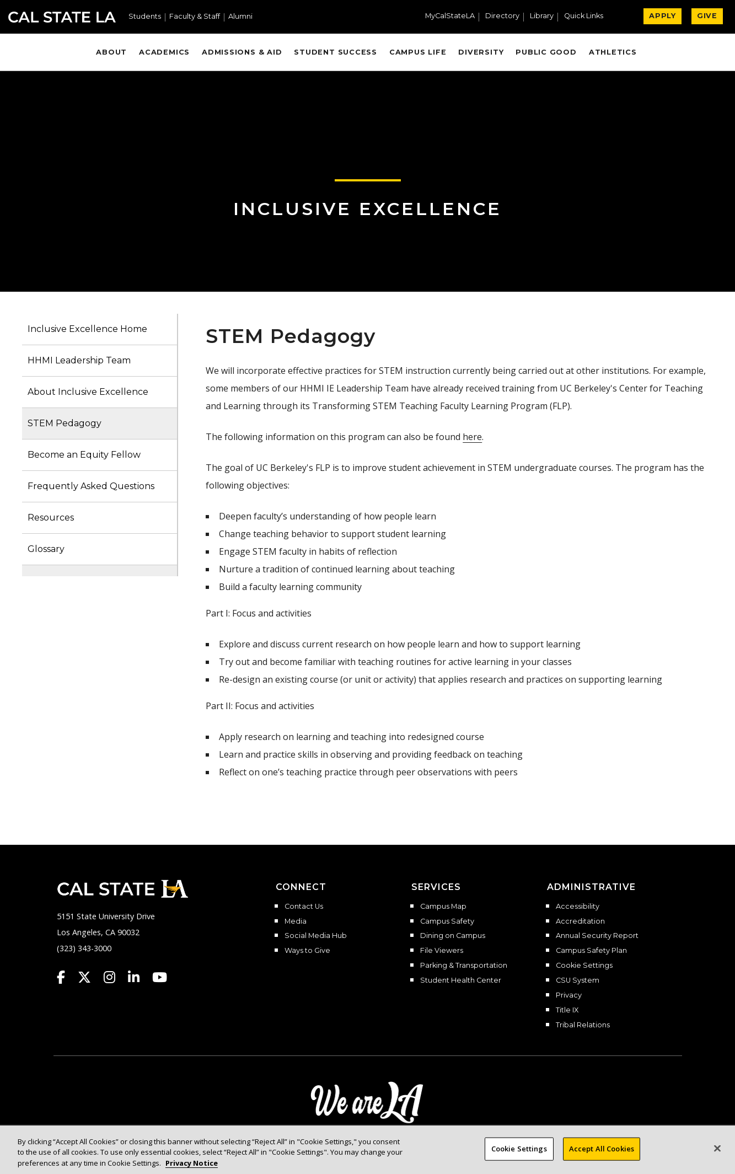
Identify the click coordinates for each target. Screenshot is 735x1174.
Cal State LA (62, 17)
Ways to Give (307, 951)
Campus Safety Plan (591, 951)
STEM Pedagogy (64, 423)
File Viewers (441, 951)
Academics (164, 52)
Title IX (567, 1010)
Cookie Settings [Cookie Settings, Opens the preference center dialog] (519, 1157)
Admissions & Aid (242, 52)
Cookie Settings (584, 965)
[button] (588, 17)
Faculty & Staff (194, 16)
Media (296, 921)
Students (144, 16)
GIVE (707, 16)
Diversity (480, 52)
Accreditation (580, 921)
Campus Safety (447, 921)
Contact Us (304, 906)
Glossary (46, 549)
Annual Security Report (597, 936)
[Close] (717, 1157)
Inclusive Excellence (367, 208)
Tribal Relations (583, 1025)
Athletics (613, 52)
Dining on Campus (452, 936)
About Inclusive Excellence (88, 392)
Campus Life (417, 52)
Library (542, 16)
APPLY (662, 16)
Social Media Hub (316, 936)
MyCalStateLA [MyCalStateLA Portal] (450, 16)
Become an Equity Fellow (84, 454)
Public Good (546, 52)
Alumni (240, 16)
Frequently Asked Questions (91, 486)
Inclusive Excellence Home (87, 329)
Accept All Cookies (601, 1157)
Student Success (335, 52)
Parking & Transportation (463, 965)
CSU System (577, 980)
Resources (51, 517)
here (472, 437)
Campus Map (443, 906)
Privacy (569, 995)
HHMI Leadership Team (79, 360)
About (111, 52)
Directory (502, 16)
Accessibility (577, 906)
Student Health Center (460, 980)
